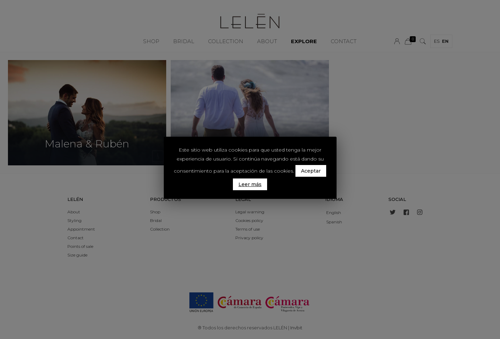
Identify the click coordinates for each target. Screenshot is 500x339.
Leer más (250, 184)
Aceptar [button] (311, 171)
